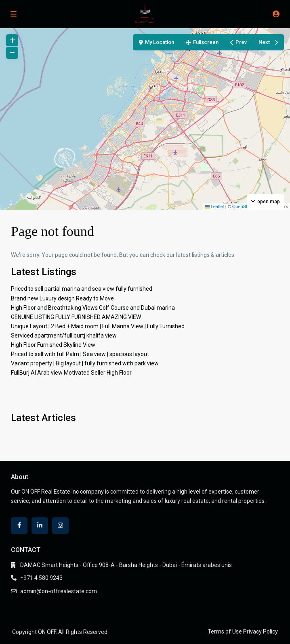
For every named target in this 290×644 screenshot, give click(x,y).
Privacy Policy (260, 631)
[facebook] (19, 525)
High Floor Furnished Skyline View (53, 345)
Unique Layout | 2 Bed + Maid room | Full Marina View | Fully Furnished (98, 326)
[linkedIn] (40, 525)
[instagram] (60, 525)
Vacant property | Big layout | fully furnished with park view (85, 363)
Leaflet (214, 206)
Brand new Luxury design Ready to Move (62, 298)
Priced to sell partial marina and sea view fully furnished (81, 289)
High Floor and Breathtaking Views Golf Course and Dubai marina (93, 307)
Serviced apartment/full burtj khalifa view (64, 335)
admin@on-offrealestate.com (58, 591)
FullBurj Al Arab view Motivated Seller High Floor (71, 372)
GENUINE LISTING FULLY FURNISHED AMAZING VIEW (76, 317)
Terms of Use (225, 631)
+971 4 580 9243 (41, 578)
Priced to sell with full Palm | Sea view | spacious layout (80, 354)
